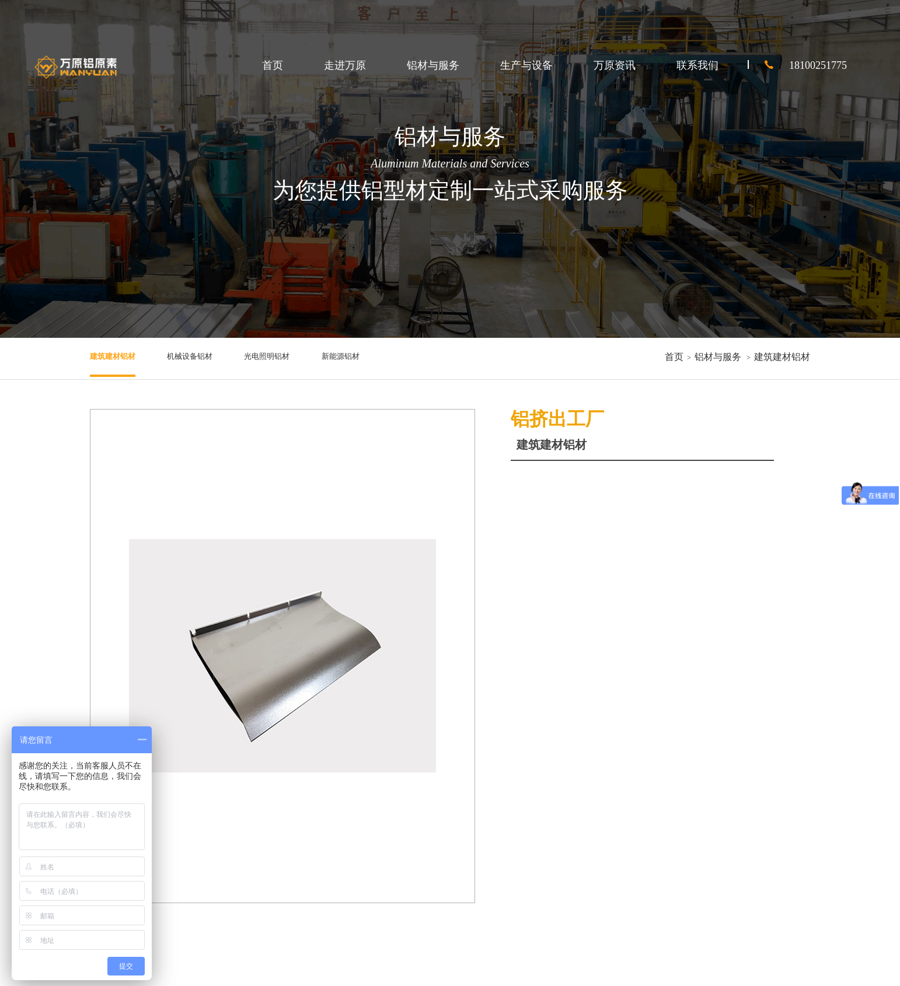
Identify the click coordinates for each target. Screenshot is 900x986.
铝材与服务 (433, 65)
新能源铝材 (386, 357)
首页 (272, 65)
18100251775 (797, 65)
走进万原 (345, 65)
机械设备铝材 (209, 357)
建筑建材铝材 (118, 357)
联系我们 (697, 65)
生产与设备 (526, 65)
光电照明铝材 (300, 357)
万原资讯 (615, 65)
